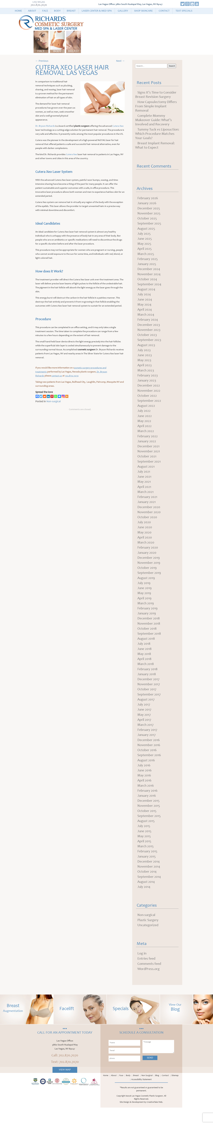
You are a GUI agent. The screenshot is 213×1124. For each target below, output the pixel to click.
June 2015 (144, 846)
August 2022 (146, 411)
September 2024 (149, 286)
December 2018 (148, 628)
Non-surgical (53, 401)
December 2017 (148, 690)
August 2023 (146, 349)
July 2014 (144, 903)
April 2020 (144, 545)
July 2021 (143, 478)
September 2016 (149, 768)
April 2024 (144, 312)
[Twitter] (40, 396)
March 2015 (145, 861)
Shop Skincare (143, 11)
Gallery (123, 11)
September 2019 (149, 582)
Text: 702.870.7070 (65, 1078)
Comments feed (149, 980)
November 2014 (149, 882)
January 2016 (147, 809)
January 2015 (146, 872)
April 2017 (144, 732)
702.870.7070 (39, 5)
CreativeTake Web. (155, 1119)
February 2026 (148, 198)
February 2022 (147, 442)
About (32, 11)
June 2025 (144, 240)
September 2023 (149, 343)
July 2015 (144, 841)
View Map (65, 1086)
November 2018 (149, 633)
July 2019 (144, 592)
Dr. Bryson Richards (45, 126)
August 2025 (146, 229)
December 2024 (149, 271)
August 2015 (146, 835)
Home (18, 11)
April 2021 (144, 494)
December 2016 (148, 753)
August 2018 (146, 649)
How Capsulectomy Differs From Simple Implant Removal (156, 106)
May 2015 (144, 851)
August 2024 (146, 292)
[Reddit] (44, 396)
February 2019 (147, 618)
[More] (66, 396)
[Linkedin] (48, 396)
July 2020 (144, 530)
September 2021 (149, 468)
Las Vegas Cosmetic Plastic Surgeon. (147, 1112)
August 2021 (146, 473)
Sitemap (175, 1092)
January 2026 (147, 204)
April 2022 (144, 431)
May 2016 (144, 789)
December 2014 (148, 877)
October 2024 (147, 281)
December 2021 (148, 452)
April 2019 (144, 607)
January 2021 (146, 509)
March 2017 (145, 737)
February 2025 (148, 261)
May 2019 (144, 602)
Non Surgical (147, 1092)
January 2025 (147, 266)
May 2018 (144, 664)
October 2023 (147, 338)
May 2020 (144, 540)
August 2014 (146, 898)
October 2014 (147, 887)
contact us (56, 376)
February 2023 (148, 380)
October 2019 (147, 576)
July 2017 (143, 716)
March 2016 (145, 799)
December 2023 (148, 328)
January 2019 (147, 623)
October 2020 (147, 525)
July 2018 (144, 654)
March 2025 (146, 255)
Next (120, 61)
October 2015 (147, 825)
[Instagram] (63, 396)
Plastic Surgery (148, 936)
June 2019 (144, 597)
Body (57, 11)
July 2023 (144, 354)
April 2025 (144, 250)
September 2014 (149, 892)
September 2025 (149, 224)
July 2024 (144, 297)
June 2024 (144, 302)
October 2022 (147, 400)
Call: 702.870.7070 (64, 1072)
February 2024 (148, 323)
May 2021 (144, 488)
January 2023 (147, 385)
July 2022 (144, 416)
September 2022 (149, 406)
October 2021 (147, 462)
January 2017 (146, 747)
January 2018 (147, 685)
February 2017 (147, 742)
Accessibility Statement (141, 1096)
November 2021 (148, 457)
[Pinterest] (52, 396)
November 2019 (149, 571)
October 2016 (147, 763)
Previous (41, 61)
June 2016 (144, 784)
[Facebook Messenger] (59, 396)
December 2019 (148, 566)
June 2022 (144, 421)
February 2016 (147, 804)
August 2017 (146, 711)
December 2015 (148, 815)
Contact (164, 11)
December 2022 (148, 390)
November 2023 (149, 333)
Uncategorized (148, 941)
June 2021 (144, 483)
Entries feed (146, 975)
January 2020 (147, 561)
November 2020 (149, 519)
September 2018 (149, 644)
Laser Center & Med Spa (97, 11)
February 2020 (148, 556)
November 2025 (149, 214)
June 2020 (144, 535)
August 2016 (146, 773)
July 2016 (144, 778)
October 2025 (147, 219)
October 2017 (147, 701)
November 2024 (149, 276)
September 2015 (149, 830)
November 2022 (149, 395)
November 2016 (149, 758)
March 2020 (146, 551)
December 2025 (148, 209)
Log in (141, 970)
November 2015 (148, 820)
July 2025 (144, 235)
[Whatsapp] (55, 396)
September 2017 (149, 706)
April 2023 (144, 369)
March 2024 (146, 317)
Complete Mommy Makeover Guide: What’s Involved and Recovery (153, 120)
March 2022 (146, 437)
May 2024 (144, 307)
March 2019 (145, 613)
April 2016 (144, 794)
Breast (71, 11)
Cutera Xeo (118, 126)
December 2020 (149, 514)
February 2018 (147, 680)
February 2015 (147, 866)
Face (45, 11)
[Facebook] (37, 396)
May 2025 (144, 245)
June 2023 (144, 359)
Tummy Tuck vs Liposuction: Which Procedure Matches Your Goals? (157, 134)
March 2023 (146, 374)
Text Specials (184, 11)
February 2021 (147, 504)
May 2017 (144, 727)
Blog (157, 1092)
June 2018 (144, 659)
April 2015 (144, 856)
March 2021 (145, 499)
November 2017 (148, 696)
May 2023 (144, 364)
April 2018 (144, 670)
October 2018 (147, 639)
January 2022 (147, 447)
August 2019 (146, 587)
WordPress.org (148, 985)
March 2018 (145, 675)
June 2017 (144, 721)
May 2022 (144, 426)
